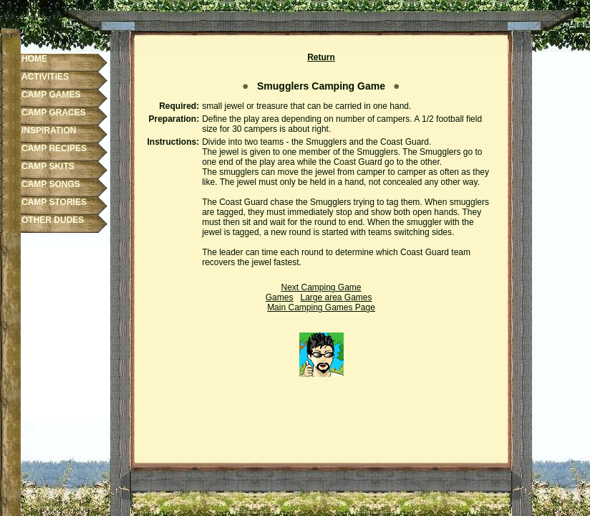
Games (280, 297)
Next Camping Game (321, 287)
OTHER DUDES (52, 220)
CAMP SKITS (47, 166)
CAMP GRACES (53, 113)
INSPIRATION (48, 130)
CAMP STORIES (54, 202)
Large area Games (336, 297)
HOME (34, 59)
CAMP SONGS (50, 184)
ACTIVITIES (45, 77)
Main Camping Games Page (321, 307)
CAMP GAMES (50, 95)
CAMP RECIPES (54, 148)
